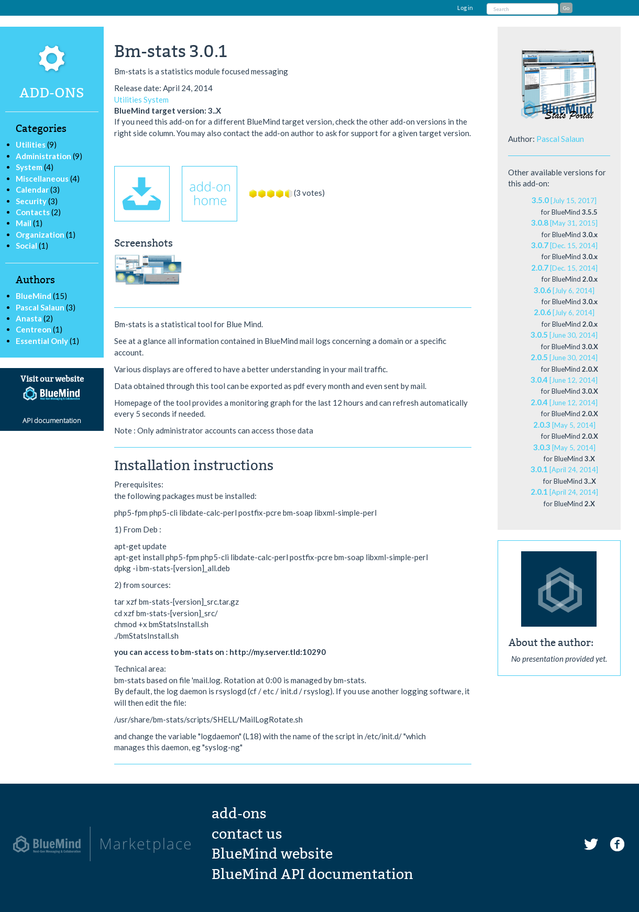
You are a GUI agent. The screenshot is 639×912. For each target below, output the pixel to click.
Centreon (34, 329)
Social (26, 245)
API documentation (52, 420)
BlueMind (34, 296)
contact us (247, 834)
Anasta (29, 318)
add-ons (239, 813)
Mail (23, 223)
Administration (43, 156)
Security (31, 201)
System (29, 167)
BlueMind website (272, 854)
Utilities (31, 144)
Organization (40, 234)
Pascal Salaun (41, 307)
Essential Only (43, 341)
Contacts (33, 212)
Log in (465, 7)
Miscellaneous (42, 178)
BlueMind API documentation (312, 874)
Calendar (32, 189)
